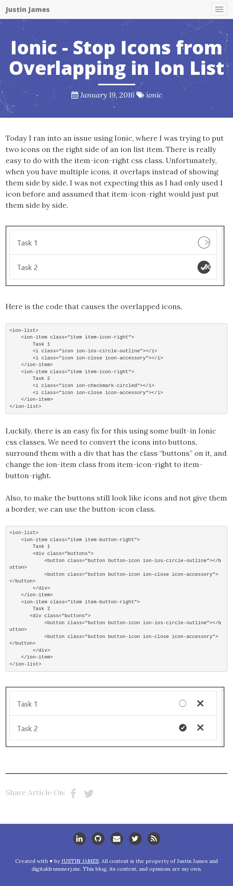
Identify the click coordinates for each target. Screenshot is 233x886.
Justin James (28, 9)
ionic (154, 94)
